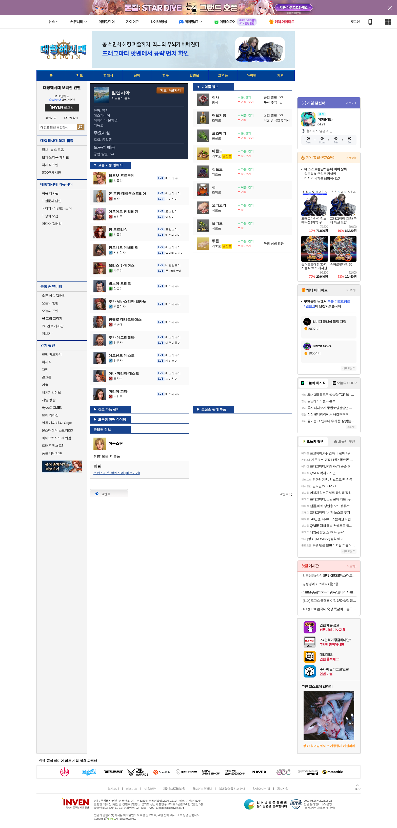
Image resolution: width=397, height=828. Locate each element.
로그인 (355, 22)
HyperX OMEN (52, 407)
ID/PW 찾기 (71, 118)
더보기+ (351, 102)
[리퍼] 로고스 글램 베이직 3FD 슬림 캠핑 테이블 (329, 601)
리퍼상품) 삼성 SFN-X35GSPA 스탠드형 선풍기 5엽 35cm (329, 575)
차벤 (45, 369)
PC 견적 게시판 (53, 326)
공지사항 (282, 789)
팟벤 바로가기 (52, 354)
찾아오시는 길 (261, 789)
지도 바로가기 (170, 90)
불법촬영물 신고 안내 (232, 789)
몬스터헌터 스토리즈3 (57, 430)
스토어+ (351, 158)
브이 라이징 (50, 415)
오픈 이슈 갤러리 (54, 295)
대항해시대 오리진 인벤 (61, 87)
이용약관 (149, 789)
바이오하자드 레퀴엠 (56, 438)
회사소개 (113, 789)
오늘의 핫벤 (50, 303)
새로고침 (347, 368)
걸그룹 (46, 377)
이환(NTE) (324, 119)
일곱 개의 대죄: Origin (57, 422)
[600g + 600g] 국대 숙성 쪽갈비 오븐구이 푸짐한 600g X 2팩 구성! (329, 609)
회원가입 (50, 118)
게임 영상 (48, 400)
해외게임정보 (51, 392)
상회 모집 (50, 216)
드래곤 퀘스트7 (52, 445)
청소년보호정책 (202, 789)
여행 (45, 384)
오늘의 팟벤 (50, 310)
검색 (80, 127)
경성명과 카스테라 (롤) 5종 (320, 584)
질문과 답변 (51, 200)
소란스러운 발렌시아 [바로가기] (116, 473)
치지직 (46, 362)
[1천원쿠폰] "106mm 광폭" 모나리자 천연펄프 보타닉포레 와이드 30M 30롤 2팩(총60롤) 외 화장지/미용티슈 (329, 592)
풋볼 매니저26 (52, 453)
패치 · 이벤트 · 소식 (57, 208)
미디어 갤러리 (52, 223)
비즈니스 (131, 789)
